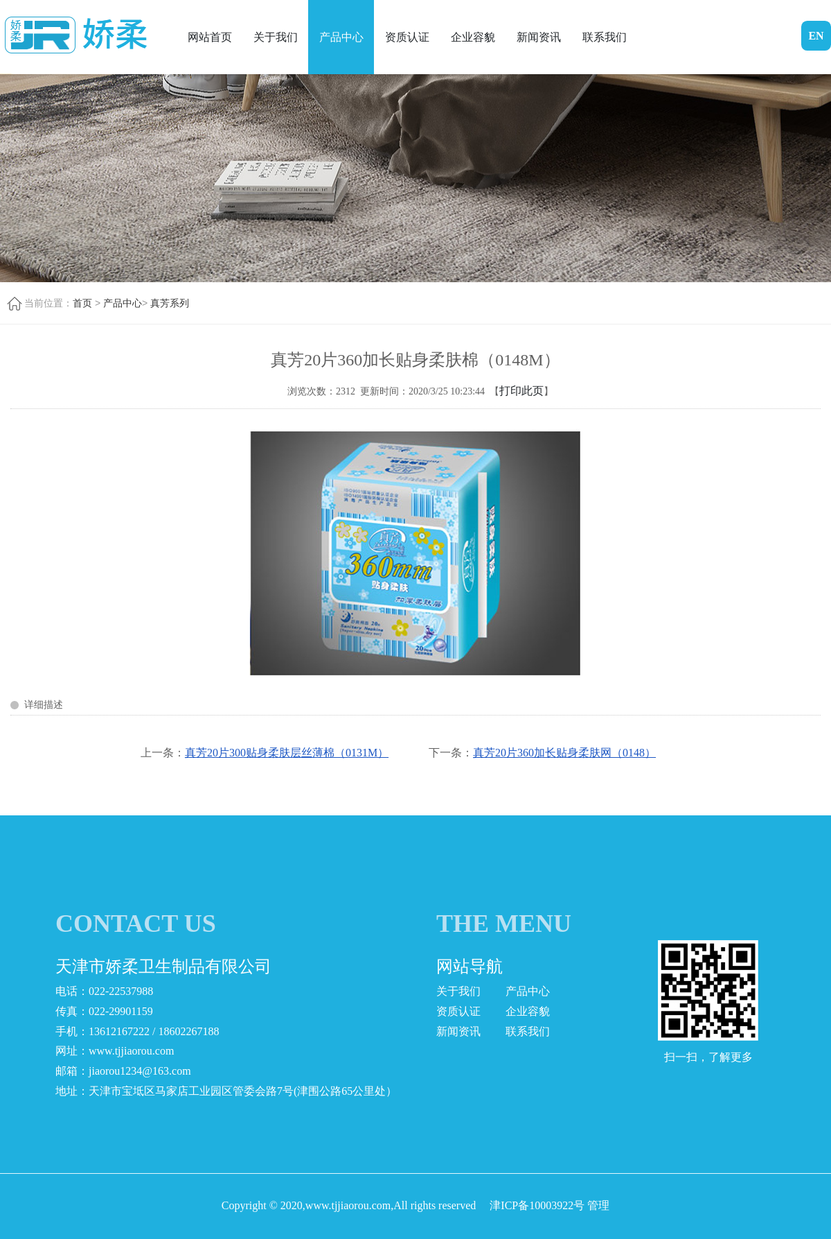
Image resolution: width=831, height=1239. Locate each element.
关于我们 (275, 37)
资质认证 (407, 37)
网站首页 (210, 37)
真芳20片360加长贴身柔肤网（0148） (564, 753)
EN (815, 36)
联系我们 (604, 37)
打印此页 (521, 391)
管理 (598, 1205)
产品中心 (341, 37)
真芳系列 (169, 303)
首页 (82, 303)
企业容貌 (473, 37)
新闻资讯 (539, 37)
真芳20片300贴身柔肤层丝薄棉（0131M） (286, 753)
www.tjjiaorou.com (131, 1051)
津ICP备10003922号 (537, 1205)
